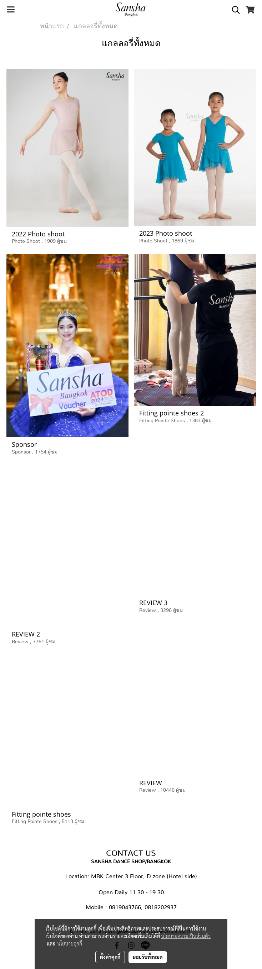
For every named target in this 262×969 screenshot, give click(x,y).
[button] (233, 10)
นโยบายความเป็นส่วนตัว (186, 936)
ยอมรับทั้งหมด (148, 957)
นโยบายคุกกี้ (69, 943)
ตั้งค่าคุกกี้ (110, 957)
